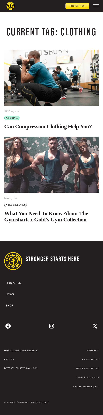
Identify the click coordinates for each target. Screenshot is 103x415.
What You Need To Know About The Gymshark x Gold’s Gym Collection (46, 216)
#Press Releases (15, 204)
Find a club (77, 6)
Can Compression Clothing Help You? (48, 126)
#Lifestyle (11, 117)
